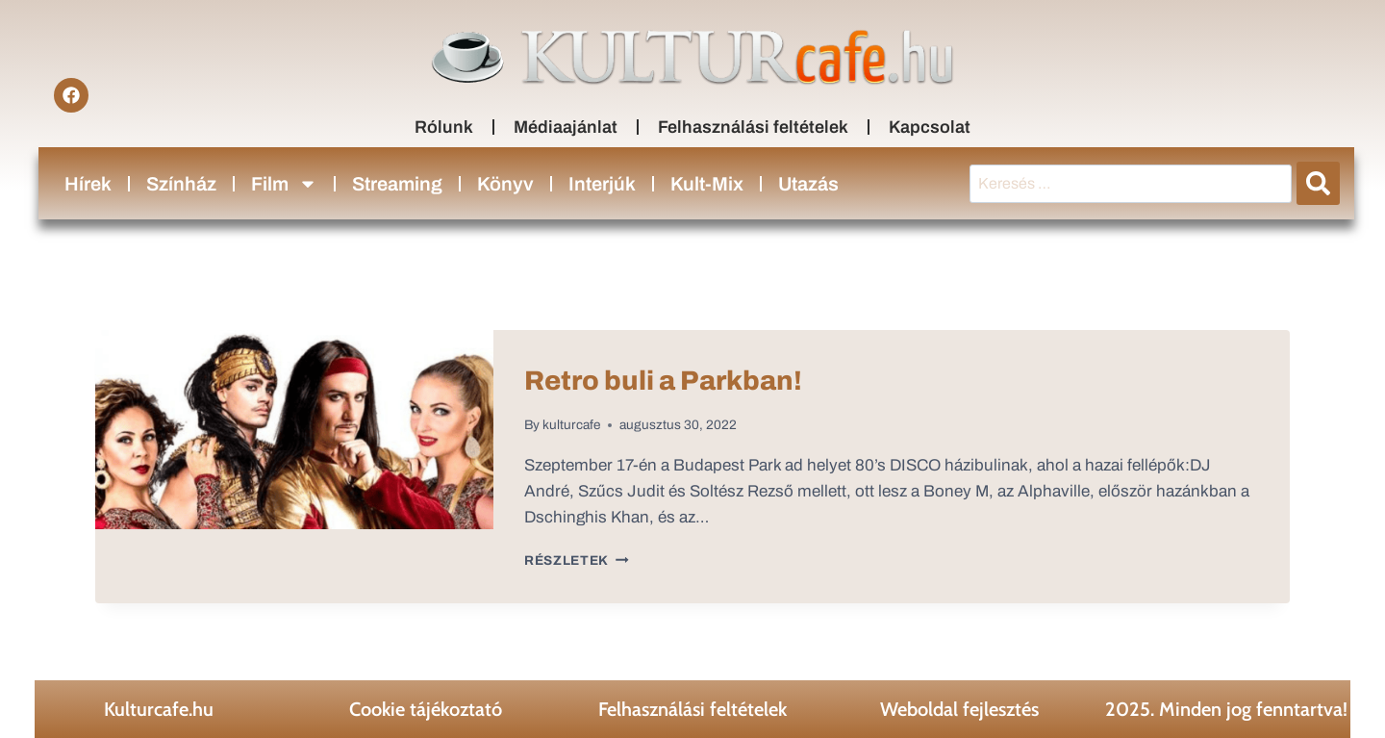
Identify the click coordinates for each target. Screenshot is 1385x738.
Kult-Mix (706, 183)
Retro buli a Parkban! (663, 380)
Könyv (505, 183)
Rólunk (444, 127)
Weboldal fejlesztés (959, 709)
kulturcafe (571, 425)
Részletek (576, 560)
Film (284, 184)
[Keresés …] (1131, 184)
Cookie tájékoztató (425, 709)
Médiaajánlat (565, 127)
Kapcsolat (929, 127)
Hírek (88, 183)
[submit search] (1318, 183)
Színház (181, 183)
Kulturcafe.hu (159, 709)
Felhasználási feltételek (753, 127)
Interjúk (602, 183)
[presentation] (294, 466)
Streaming (397, 183)
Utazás (808, 183)
